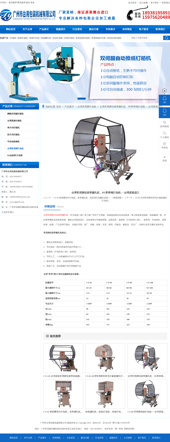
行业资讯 (77, 29)
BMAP (96, 423)
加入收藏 (143, 3)
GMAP (107, 423)
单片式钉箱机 (13, 127)
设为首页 (132, 3)
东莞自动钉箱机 (114, 38)
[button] (81, 99)
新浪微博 (13, 2)
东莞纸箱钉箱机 (83, 38)
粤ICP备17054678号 (121, 423)
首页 (59, 106)
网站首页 (10, 29)
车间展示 (110, 29)
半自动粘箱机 (13, 141)
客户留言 (155, 3)
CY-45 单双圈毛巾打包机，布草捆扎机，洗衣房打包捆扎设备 (77, 198)
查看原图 (117, 198)
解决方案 (94, 29)
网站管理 (129, 429)
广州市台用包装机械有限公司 (53, 423)
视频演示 (60, 29)
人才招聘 (128, 438)
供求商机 (127, 29)
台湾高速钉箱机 (14, 120)
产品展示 (44, 29)
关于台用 (27, 29)
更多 (33, 2)
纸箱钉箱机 (23, 38)
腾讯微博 (21, 2)
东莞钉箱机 (69, 38)
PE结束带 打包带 (15, 155)
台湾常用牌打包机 (15, 148)
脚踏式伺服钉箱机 (15, 114)
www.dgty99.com (17, 202)
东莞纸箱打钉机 (98, 38)
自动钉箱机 (58, 38)
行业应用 (99, 438)
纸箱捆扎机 (46, 38)
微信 (28, 2)
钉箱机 (13, 38)
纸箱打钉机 (34, 38)
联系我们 (166, 3)
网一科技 (119, 429)
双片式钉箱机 (13, 134)
